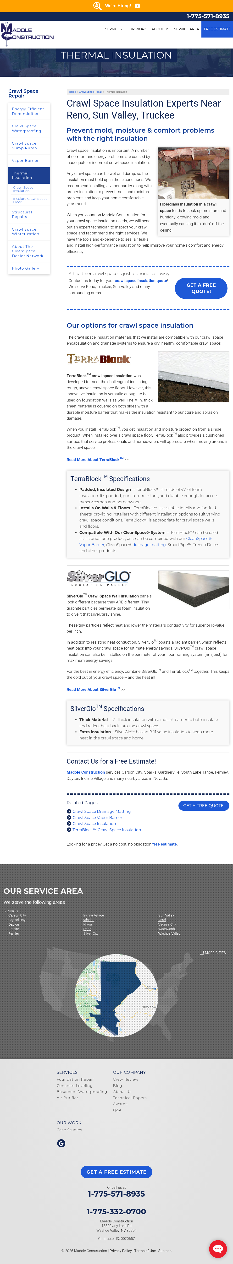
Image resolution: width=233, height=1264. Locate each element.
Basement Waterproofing (82, 1091)
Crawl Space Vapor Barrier (97, 817)
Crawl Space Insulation (94, 823)
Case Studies (69, 1130)
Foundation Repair (75, 1079)
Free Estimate (217, 29)
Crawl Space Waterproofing (26, 128)
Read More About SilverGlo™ (93, 690)
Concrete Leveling (75, 1085)
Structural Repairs (22, 214)
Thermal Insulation (22, 175)
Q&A (117, 1110)
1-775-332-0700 (116, 1211)
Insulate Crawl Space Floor (30, 200)
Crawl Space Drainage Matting (102, 811)
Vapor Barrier (25, 160)
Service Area (186, 29)
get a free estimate (116, 1172)
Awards (120, 1103)
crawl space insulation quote (141, 281)
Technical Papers (130, 1098)
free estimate (164, 844)
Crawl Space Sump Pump (24, 145)
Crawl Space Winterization (25, 231)
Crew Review (125, 1079)
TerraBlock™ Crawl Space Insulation (107, 830)
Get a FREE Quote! (201, 288)
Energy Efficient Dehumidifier (28, 111)
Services (113, 29)
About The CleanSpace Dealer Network (28, 251)
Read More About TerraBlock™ (95, 460)
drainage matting (149, 544)
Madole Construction (86, 772)
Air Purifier (67, 1098)
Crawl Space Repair (23, 93)
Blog (117, 1085)
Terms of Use (145, 1250)
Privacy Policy (121, 1250)
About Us (160, 29)
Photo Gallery (25, 268)
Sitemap (165, 1250)
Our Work (137, 29)
